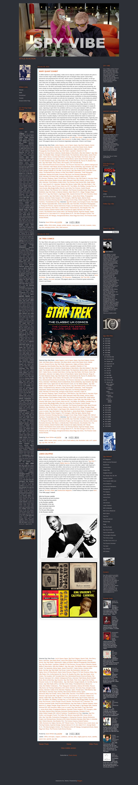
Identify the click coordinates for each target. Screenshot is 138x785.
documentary (22, 229)
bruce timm (31, 180)
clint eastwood (26, 195)
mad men (25, 341)
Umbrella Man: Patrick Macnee (69, 208)
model (20, 369)
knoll (26, 324)
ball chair (25, 164)
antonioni (21, 156)
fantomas (31, 247)
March (108, 377)
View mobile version (68, 748)
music (89, 736)
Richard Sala (106, 521)
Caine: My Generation (73, 670)
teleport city (28, 476)
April (107, 375)
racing (20, 421)
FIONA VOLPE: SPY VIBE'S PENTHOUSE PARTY (115, 738)
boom (29, 175)
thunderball (22, 493)
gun (28, 276)
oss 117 (25, 391)
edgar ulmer (24, 237)
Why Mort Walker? (85, 153)
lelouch (32, 328)
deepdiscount (25, 221)
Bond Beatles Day (53, 151)
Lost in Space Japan (71, 145)
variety (24, 503)
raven (24, 421)
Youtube (21, 98)
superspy (21, 472)
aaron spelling (22, 146)
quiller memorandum (28, 420)
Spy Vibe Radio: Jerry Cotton (52, 162)
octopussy (28, 387)
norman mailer (22, 385)
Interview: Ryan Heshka (55, 692)
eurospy (32, 244)
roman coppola (22, 438)
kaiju (27, 319)
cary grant (26, 187)
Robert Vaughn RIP (84, 200)
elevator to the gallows (29, 240)
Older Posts (93, 744)
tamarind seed (30, 475)
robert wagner (27, 434)
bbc (28, 167)
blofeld (21, 173)
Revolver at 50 (88, 206)
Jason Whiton (109, 251)
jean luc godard (27, 302)
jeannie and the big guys (28, 303)
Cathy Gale (22, 135)
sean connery (24, 443)
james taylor (25, 298)
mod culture (30, 368)
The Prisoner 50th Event (70, 697)
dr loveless (29, 230)
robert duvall (26, 433)
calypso (57, 736)
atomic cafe (31, 159)
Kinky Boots (30, 140)
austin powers (29, 162)
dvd (31, 234)
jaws (20, 302)
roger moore (23, 437)
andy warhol (30, 153)
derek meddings (30, 223)
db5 (20, 219)
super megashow (29, 470)
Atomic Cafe (84, 658)
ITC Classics (106, 492)
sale (87, 440)
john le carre (30, 311)
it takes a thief (26, 290)
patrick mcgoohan (25, 398)
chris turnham (26, 193)
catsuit (24, 190)
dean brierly (28, 220)
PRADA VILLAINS (114, 617)
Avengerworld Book (63, 215)
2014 (106, 414)
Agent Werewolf (68, 180)
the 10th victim (27, 479)
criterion (27, 207)
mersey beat (31, 358)
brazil (27, 177)
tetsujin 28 (21, 479)
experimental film (26, 246)
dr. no (27, 233)
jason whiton (30, 300)
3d (25, 134)
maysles (23, 357)
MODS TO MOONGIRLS (115, 603)
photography (23, 410)
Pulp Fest (105, 516)
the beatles (30, 481)
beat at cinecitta (28, 169)
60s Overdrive (88, 194)
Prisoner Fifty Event (65, 174)
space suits (21, 458)
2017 (106, 407)
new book (89, 139)
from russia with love (26, 260)
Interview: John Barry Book (62, 147)
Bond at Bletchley (76, 166)
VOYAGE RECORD (109, 396)
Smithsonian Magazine (64, 490)
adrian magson (22, 149)
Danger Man (106, 470)
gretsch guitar (22, 276)
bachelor (21, 163)
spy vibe (41, 227)
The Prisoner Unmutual (109, 543)
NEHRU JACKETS (114, 686)
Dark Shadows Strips (47, 161)
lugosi (20, 341)
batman (32, 166)
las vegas (24, 328)
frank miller (22, 256)
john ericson (25, 310)
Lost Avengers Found (83, 202)
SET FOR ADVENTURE (109, 196)
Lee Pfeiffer (23, 142)
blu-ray (30, 173)
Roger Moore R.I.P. (63, 705)
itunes (27, 292)
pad (25, 395)
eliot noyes (26, 241)
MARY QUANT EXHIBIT (48, 71)
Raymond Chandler (23, 145)
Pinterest (107, 157)
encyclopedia (22, 243)
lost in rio (29, 337)
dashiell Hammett (29, 210)
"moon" (20, 132)
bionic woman (25, 171)
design (59, 225)
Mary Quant (78, 137)
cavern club (30, 190)
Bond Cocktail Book (64, 166)
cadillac (24, 184)
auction (21, 160)
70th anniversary (30, 134)
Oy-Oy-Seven (66, 170)
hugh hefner (25, 283)
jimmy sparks (27, 307)
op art (29, 390)
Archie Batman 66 (74, 161)
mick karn (24, 362)
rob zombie (28, 431)
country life (21, 205)
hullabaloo (31, 283)
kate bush (29, 320)
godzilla (27, 273)
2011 (106, 421)
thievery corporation (29, 491)
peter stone (25, 408)
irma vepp (24, 290)
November (109, 359)
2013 (106, 417)
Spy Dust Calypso (83, 145)
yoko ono (21, 521)
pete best (29, 404)
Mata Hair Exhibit (78, 180)
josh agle (28, 316)
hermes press (23, 281)
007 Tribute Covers (68, 723)
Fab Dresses (71, 664)
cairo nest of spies (30, 184)
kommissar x (31, 324)
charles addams (26, 191)
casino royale (23, 188)
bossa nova (24, 176)
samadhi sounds (26, 441)
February (108, 380)
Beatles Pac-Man (74, 674)
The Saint (105, 546)
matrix (20, 354)
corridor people (29, 203)
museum (89, 225)
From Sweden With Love (109, 481)
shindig (32, 451)
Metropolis (31, 142)
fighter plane (29, 251)
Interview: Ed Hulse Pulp (50, 176)
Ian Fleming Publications (109, 486)
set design (28, 448)
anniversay (31, 155)
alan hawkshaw (26, 151)
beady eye (31, 167)
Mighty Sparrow (65, 463)
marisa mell (31, 350)
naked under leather (29, 379)
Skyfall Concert (81, 660)
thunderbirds (28, 493)
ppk (33, 416)
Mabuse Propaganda (80, 662)
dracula (32, 233)
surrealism (31, 472)
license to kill (22, 333)
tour (33, 495)
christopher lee (23, 194)
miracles (21, 367)
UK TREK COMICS (46, 239)
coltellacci (32, 197)
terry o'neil (31, 478)
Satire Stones (47, 157)
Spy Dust (91, 461)
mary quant (75, 225)
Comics (82, 213)
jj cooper (32, 307)
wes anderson (22, 512)
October (108, 361)
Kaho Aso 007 (65, 186)
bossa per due (30, 176)
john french (31, 310)
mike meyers (27, 364)
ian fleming (30, 285)
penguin (32, 401)
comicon (21, 202)
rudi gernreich (30, 440)
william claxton (23, 517)
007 (26, 132)
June (107, 370)
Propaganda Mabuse (59, 709)
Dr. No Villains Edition (81, 168)
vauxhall (28, 503)
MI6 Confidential (107, 508)
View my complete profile (109, 313)
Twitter (115, 156)
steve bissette (30, 466)
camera (21, 186)
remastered (27, 424)
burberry (21, 183)
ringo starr (22, 431)
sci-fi (90, 440)
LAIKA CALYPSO (46, 454)
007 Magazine (107, 459)
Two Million (73, 186)
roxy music (31, 438)
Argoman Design (84, 211)
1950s (46, 736)
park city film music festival (28, 397)
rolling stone (31, 437)
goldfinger (21, 275)
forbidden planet (27, 254)
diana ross (28, 226)
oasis (32, 385)
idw (77, 440)
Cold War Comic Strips (65, 684)
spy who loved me (24, 465)
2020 (106, 352)
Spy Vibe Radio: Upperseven (64, 149)
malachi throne (22, 343)
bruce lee (25, 180)
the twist (25, 490)
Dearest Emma (49, 149)
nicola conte (30, 384)
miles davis (27, 365)
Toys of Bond (106, 548)
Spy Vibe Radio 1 (66, 196)
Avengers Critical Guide (62, 155)
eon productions (30, 243)
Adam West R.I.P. (74, 192)
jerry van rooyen (30, 306)
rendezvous (22, 425)
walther (25, 511)
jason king (22, 300)
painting (29, 395)
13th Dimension (66, 277)
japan (32, 299)
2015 (106, 412)
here (95, 490)
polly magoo (22, 414)
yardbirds (21, 519)
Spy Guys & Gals (107, 529)
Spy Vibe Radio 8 (81, 178)
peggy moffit (26, 401)
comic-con (31, 200)
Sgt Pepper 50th (64, 194)
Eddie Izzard (62, 182)
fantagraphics (22, 247)
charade (21, 191)
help (24, 279)
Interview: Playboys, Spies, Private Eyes (53, 178)
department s (22, 223)
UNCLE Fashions (61, 713)
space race (42, 739)
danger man (27, 209)
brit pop (28, 179)
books (50, 440)
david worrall (31, 217)
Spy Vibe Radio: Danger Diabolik (74, 682)
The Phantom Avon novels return (54, 211)
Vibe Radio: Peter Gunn (74, 680)
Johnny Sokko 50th (63, 693)
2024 (106, 343)
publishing (26, 419)
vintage (24, 508)
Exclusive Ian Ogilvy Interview (73, 209)
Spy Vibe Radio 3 (53, 194)
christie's (32, 193)
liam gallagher (29, 331)
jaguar (32, 294)
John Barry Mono (48, 147)
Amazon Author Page (24, 100)
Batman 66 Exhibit (52, 174)
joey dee (29, 309)
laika (75, 736)
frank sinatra (30, 256)
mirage (26, 367)
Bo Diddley (81, 186)
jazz (23, 302)
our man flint (27, 392)
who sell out (23, 515)
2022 (106, 348)
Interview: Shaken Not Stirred (63, 184)
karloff (25, 320)
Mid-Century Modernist (109, 510)
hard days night (26, 278)
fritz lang (31, 258)
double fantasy (30, 229)
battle (25, 167)
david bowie (26, 214)
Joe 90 (105, 500)
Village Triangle (85, 192)
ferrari (27, 250)
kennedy (29, 321)
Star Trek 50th (74, 204)
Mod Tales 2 (55, 208)
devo (24, 226)
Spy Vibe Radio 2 (54, 196)
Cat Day (68, 157)
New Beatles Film (85, 208)
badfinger (27, 163)
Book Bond (106, 464)
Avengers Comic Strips (71, 200)
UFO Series (106, 551)
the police (32, 485)
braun (24, 177)
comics (60, 440)
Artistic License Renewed (110, 462)
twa (33, 497)
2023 (106, 345)
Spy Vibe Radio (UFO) (78, 170)
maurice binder (27, 355)
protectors (21, 419)
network (21, 382)
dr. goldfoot (31, 232)
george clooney (23, 264)
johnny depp (24, 315)
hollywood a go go (24, 282)
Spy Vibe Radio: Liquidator (67, 151)
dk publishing (24, 227)
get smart (31, 269)
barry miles (27, 166)
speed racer (31, 458)
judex (32, 316)
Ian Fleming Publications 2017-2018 (57, 688)
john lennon (23, 313)
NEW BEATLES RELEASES (115, 755)
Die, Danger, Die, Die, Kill (110, 475)
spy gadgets (27, 461)
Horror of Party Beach (67, 159)
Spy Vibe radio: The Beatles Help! (75, 666)
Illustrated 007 (107, 489)
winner (29, 518)
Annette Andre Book (58, 157)
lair (20, 327)
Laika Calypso (59, 145)
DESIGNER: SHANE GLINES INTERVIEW (115, 635)
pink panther (26, 412)
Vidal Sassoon (66, 139)
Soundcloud (22, 95)
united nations (22, 500)
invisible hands (24, 288)
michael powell (26, 361)
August (108, 366)
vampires (30, 501)
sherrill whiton (26, 451)
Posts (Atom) (73, 755)
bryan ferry (22, 181)
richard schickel (30, 430)
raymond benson (24, 423)
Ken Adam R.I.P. (54, 213)
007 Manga (52, 215)
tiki (33, 493)
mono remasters (30, 371)
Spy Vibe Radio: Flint (61, 161)
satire (32, 441)
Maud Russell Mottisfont (62, 703)
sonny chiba (27, 453)
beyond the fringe (27, 170)
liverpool (21, 335)
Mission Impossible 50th (49, 204)
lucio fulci (32, 340)
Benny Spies (84, 155)
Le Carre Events (71, 699)
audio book (27, 160)
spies (20, 460)
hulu (20, 285)
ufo (30, 498)
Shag (104, 524)
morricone (27, 374)
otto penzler (31, 391)
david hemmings (27, 216)
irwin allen (30, 290)
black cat (32, 171)
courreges (26, 205)
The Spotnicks (74, 155)
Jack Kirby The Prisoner (72, 188)
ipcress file (31, 288)
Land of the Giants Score (79, 147)
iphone (20, 290)
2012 (106, 419)
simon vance (27, 452)
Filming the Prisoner (47, 206)
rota (27, 438)
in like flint (28, 287)
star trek (50, 442)
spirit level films (27, 460)
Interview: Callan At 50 (51, 690)
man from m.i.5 (30, 343)
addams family (30, 148)
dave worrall (27, 213)
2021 (106, 350)
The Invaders (65, 162)
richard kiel (22, 428)
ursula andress (23, 501)
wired (32, 518)
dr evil (25, 230)
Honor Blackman (29, 139)
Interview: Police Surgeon (53, 198)
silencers (21, 452)
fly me (20, 254)
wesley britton (30, 512)
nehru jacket (26, 381)
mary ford (29, 351)
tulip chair (27, 497)
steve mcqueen (30, 468)
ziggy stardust (28, 524)
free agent (25, 258)
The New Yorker (49, 490)
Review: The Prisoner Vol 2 (53, 190)
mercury (26, 358)
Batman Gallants (62, 192)
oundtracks (21, 392)
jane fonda (21, 299)
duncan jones (27, 234)
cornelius (21, 203)
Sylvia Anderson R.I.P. (68, 725)
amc (25, 153)
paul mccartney (26, 400)
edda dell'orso (25, 236)
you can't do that (27, 521)
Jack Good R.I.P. (48, 184)
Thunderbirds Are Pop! (52, 202)
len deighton (22, 330)
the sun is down (28, 488)
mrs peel (31, 376)
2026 (106, 338)
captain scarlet (27, 186)
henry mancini (30, 279)
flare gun (32, 253)
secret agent (29, 445)
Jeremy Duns (106, 497)
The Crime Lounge (108, 538)
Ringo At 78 (76, 672)
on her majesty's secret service (26, 389)
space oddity (24, 456)
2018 (106, 405)
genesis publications (28, 263)
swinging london (50, 227)
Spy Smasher (87, 166)
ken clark (24, 321)
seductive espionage (24, 446)
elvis (30, 241)
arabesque (21, 158)
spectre (26, 458)
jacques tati (26, 294)
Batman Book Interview (53, 711)
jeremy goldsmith (22, 306)
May (107, 373)
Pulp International (107, 519)
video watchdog (26, 507)
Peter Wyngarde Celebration (68, 686)
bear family (21, 169)
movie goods (27, 375)
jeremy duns (30, 305)
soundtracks (26, 455)
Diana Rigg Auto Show (77, 215)
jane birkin (31, 298)
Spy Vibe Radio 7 (86, 184)
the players (26, 485)
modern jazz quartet (28, 369)
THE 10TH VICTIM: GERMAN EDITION (115, 720)
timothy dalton (27, 495)
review (27, 425)
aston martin (30, 158)
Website (21, 90)
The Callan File (62, 715)
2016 (106, 410)
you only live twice (26, 521)
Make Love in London (64, 707)
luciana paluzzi (26, 340)
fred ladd (28, 257)
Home (69, 744)
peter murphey (26, 407)
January (108, 382)
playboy (27, 413)
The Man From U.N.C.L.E (110, 540)
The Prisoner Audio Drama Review (60, 729)
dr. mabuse (22, 233)
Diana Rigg (23, 137)
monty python (23, 372)
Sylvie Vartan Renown (81, 159)
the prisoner (23, 487)
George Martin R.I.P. (66, 213)
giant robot (22, 271)
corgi (32, 202)
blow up (25, 173)
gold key (32, 273)
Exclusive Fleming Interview (54, 200)
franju (32, 254)
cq (30, 205)
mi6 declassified (23, 360)
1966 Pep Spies (76, 198)
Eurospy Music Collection (53, 153)
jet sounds (21, 307)
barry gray (21, 166)
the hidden (28, 484)
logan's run (28, 335)
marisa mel (25, 350)
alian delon (28, 152)
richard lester (30, 428)
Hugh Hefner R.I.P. (62, 695)
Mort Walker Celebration (73, 172)
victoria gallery (26, 505)
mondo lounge (22, 371)
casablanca (31, 187)
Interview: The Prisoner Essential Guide (74, 190)
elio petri (21, 241)
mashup (32, 353)
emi (33, 241)
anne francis (23, 155)
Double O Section (107, 478)
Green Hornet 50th (63, 204)
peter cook (27, 406)
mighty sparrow (82, 736)
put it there (31, 419)
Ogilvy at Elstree (79, 149)
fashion (69, 225)
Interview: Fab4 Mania (50, 166)
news (94, 225)
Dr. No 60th (57, 170)
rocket (25, 435)
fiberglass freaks (22, 251)
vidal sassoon (63, 227)
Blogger (79, 781)
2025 (106, 341)
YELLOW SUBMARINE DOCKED (115, 670)
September (109, 363)
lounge (21, 340)
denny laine (31, 221)
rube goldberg (22, 440)
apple (32, 156)
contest (27, 202)
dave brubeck (23, 212)
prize (28, 417)
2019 (50, 225)
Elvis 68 (62, 188)
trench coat (22, 497)
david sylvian (24, 217)
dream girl (21, 234)
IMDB (20, 92)
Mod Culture (106, 513)
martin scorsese (22, 351)
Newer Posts (44, 744)
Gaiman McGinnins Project (62, 206)
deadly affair (22, 220)
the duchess (30, 482)
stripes (20, 469)
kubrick (20, 326)
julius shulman (22, 317)
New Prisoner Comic (67, 168)
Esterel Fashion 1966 (56, 209)
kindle (24, 323)
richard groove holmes (28, 427)
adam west (23, 148)
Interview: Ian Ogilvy (53, 159)
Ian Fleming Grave (77, 206)
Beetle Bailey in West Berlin (70, 153)
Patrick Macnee (26, 144)
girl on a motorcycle (28, 272)
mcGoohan (27, 357)
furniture (21, 261)
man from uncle (24, 344)
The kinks (31, 145)
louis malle (31, 338)
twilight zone (26, 498)
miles (23, 365)
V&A (70, 137)
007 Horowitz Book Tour (60, 676)
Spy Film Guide (71, 202)
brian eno (31, 177)
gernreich (21, 268)
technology (21, 476)
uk (54, 442)
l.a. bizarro (31, 326)
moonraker (22, 374)
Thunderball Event (49, 172)
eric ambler (23, 244)
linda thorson (22, 334)
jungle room (28, 317)
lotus (26, 338)
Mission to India (60, 172)
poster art (28, 416)
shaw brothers (23, 449)
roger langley (30, 435)
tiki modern (21, 494)
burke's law (25, 183)
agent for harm (29, 149)
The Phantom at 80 (67, 727)
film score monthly (25, 253)
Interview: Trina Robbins (50, 182)
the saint (29, 487)
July (107, 368)
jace (30, 292)
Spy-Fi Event (56, 186)
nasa (20, 381)
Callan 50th (76, 184)
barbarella (31, 164)
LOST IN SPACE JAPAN (109, 400)
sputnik (49, 739)
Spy (93, 166)
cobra (32, 195)
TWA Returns (71, 178)
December (109, 356)
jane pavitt (27, 299)
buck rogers (30, 181)
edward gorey (31, 237)
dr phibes (25, 232)
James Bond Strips (78, 196)
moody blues (31, 372)
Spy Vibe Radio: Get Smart (79, 157)
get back (26, 269)
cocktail (21, 197)
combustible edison (24, 199)
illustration (82, 440)
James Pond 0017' (67, 668)
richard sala (22, 430)
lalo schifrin (24, 327)
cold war (70, 736)
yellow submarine (29, 519)
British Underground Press (63, 678)
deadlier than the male (28, 219)
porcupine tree (22, 416)
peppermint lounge (23, 403)
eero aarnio (28, 238)
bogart (26, 175)
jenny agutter (22, 305)
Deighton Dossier (107, 473)
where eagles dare (23, 514)
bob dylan (52, 736)
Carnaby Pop (90, 186)
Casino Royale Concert (58, 701)
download (21, 230)
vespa (24, 504)
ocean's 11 (22, 387)
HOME (105, 194)
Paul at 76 (84, 161)
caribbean (64, 736)
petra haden (31, 408)
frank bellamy (71, 440)
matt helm (24, 354)
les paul (29, 330)
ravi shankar (30, 421)
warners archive (30, 511)
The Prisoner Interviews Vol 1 (75, 164)
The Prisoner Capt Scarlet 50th (76, 182)
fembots (23, 250)
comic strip (25, 200)
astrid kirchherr (23, 159)
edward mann (22, 238)
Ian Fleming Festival (71, 211)
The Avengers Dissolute (109, 535)
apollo (27, 156)
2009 (106, 426)
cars (22, 187)
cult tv (64, 440)
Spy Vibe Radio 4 (51, 192)
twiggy (20, 498)
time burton (28, 494)
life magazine (30, 333)
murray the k (22, 378)
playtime (32, 413)
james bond (24, 296)
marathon (29, 347)
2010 (106, 424)
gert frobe (21, 269)
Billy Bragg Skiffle (53, 188)
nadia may (21, 379)
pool (27, 414)
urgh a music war (30, 500)
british (54, 225)
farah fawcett (22, 249)
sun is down (25, 469)
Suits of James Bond (108, 532)
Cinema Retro (30, 135)
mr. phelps (25, 376)
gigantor (28, 271)
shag (32, 448)
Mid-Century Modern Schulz (53, 180)
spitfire (32, 460)
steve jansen (22, 468)
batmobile (21, 167)
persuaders (23, 404)
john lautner (22, 311)
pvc (20, 420)
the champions (23, 482)
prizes (32, 417)
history (32, 281)
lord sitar (25, 337)
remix (32, 424)
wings (25, 518)
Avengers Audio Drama (66, 176)
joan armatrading (23, 309)
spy (20, 461)
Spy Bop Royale (107, 527)
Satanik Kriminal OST (76, 194)
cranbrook (28, 206)
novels (28, 385)
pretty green (22, 417)
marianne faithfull (26, 348)
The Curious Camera (71, 721)
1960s (46, 225)
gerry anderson (29, 268)
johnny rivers (30, 315)
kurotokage (25, 326)
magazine (31, 341)
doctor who (31, 227)
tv (31, 497)
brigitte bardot (22, 179)
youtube (29, 522)
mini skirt (82, 225)
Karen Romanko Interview (74, 719)
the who (30, 490)
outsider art (26, 394)
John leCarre (106, 502)
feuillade (31, 250)
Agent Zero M (55, 168)
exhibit (64, 225)
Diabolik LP (80, 151)
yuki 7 (23, 524)
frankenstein (22, 257)
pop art (31, 414)
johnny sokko (22, 316)
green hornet (30, 275)
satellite (94, 736)
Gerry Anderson (107, 483)
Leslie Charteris (107, 505)
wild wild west (30, 515)
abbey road (28, 146)
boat (24, 175)
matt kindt (29, 354)
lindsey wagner (30, 334)
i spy (23, 285)
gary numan (27, 261)
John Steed (23, 141)
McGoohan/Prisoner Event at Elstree (53, 164)
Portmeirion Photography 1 (60, 717)
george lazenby (29, 266)
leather (28, 328)
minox (32, 365)
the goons (22, 484)
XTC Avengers (66, 198)
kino (28, 323)
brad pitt (21, 177)
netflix (32, 381)
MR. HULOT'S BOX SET (114, 653)
